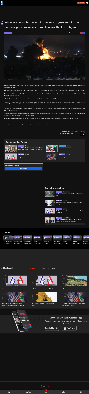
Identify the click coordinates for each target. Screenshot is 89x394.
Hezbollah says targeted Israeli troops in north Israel (43, 304)
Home (9, 392)
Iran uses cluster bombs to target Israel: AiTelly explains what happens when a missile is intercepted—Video (8, 242)
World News (7, 237)
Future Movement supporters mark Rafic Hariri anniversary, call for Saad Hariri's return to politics (77, 242)
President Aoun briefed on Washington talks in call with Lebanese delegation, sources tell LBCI (44, 287)
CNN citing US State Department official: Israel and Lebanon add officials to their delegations (68, 220)
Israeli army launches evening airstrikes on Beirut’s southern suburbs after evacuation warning (47, 242)
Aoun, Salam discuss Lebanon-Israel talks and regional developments (69, 203)
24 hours (32, 268)
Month (53, 268)
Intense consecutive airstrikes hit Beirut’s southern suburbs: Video (37, 242)
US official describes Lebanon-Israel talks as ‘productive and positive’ (29, 157)
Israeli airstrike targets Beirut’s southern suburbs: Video (28, 242)
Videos (6, 233)
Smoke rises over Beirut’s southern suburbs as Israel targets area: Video (57, 242)
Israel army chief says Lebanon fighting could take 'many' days (70, 194)
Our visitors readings (54, 188)
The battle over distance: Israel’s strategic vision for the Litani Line (73, 287)
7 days (43, 268)
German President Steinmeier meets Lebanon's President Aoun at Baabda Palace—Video (67, 242)
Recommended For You (16, 142)
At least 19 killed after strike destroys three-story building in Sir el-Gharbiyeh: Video (18, 242)
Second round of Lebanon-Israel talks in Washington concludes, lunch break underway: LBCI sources (13, 304)
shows (63, 392)
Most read (8, 268)
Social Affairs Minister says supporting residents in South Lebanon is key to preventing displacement (30, 148)
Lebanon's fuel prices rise (65, 147)
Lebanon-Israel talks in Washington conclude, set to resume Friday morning (71, 157)
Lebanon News (21, 154)
